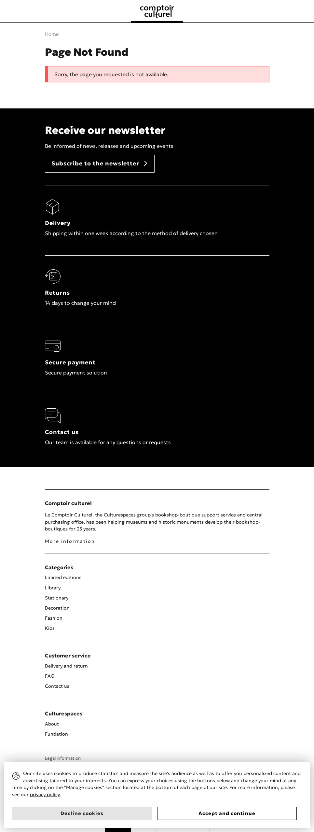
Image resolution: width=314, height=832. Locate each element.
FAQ (50, 676)
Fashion (53, 618)
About (52, 724)
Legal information (63, 758)
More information (70, 541)
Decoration (57, 608)
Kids (50, 628)
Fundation (56, 734)
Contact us (57, 686)
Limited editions (63, 577)
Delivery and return (66, 666)
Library (53, 588)
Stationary (56, 598)
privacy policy (45, 794)
